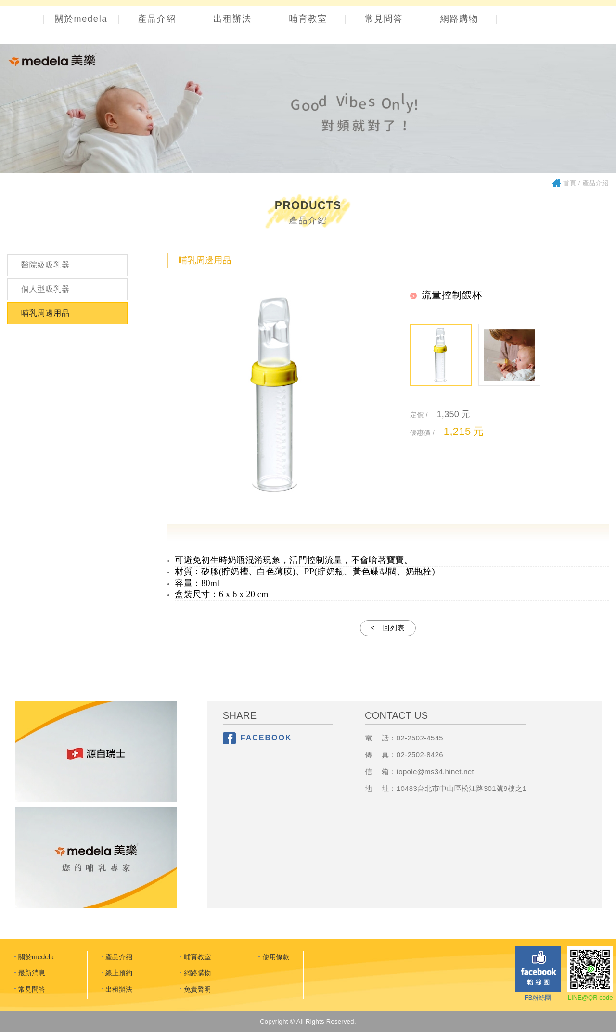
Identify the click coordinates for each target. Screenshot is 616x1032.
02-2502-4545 (420, 738)
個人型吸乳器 (45, 289)
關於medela (81, 19)
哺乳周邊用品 (45, 313)
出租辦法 (233, 19)
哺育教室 (308, 19)
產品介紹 (157, 19)
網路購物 (459, 19)
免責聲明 (197, 989)
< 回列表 (388, 628)
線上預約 (118, 973)
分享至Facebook (229, 738)
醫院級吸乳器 (45, 265)
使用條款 (275, 957)
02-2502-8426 (420, 755)
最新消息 (31, 973)
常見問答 (384, 19)
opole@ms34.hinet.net (436, 771)
